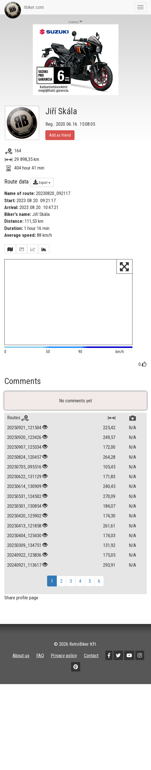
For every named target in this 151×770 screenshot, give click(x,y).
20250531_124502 (24, 513)
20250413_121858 (24, 542)
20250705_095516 (24, 484)
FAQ (40, 672)
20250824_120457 (24, 473)
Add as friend (60, 135)
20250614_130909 (24, 503)
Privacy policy (64, 672)
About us (21, 672)
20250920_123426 (24, 454)
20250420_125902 (24, 532)
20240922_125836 (24, 572)
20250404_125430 (24, 552)
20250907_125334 (24, 464)
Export (42, 182)
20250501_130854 (24, 523)
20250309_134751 (24, 562)
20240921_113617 (24, 581)
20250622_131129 (24, 493)
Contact (91, 672)
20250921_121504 (24, 444)
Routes (18, 434)
